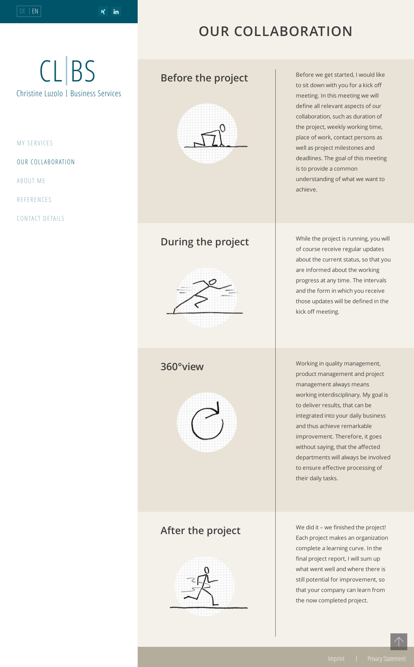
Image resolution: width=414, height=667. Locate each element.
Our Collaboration (46, 161)
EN (35, 10)
